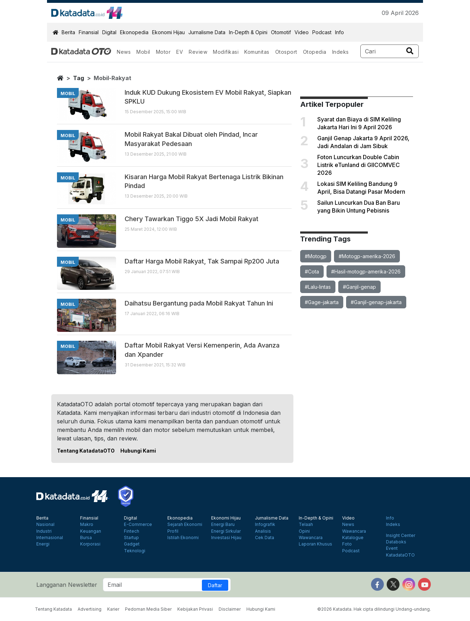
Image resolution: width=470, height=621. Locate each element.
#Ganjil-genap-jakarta (376, 302)
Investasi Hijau (226, 537)
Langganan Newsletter (66, 584)
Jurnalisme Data (206, 32)
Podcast (321, 32)
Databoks (396, 541)
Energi (42, 544)
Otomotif (281, 32)
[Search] (389, 51)
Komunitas (257, 52)
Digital (109, 32)
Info (339, 32)
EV (179, 52)
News (124, 52)
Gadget (132, 544)
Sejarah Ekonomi (184, 524)
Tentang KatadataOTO (86, 451)
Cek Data (264, 537)
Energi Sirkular (226, 531)
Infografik (265, 524)
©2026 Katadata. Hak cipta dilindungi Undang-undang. (374, 609)
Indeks (340, 52)
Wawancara (311, 537)
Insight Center (400, 535)
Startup (131, 537)
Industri (44, 531)
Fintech (131, 531)
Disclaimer (230, 609)
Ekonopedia (134, 32)
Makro (86, 524)
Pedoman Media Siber (148, 609)
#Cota (312, 271)
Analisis (263, 531)
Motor (163, 52)
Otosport (286, 52)
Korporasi (90, 544)
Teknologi (134, 550)
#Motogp (316, 256)
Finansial (89, 32)
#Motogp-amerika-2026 (367, 256)
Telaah (306, 524)
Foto (347, 544)
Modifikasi (226, 52)
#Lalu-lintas (318, 287)
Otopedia (315, 52)
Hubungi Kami (138, 451)
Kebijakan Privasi (195, 609)
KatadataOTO (400, 555)
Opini (304, 531)
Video (301, 32)
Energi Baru (223, 524)
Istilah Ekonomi (183, 537)
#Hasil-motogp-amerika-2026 (366, 271)
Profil (172, 531)
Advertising (89, 609)
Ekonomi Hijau (168, 32)
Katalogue (353, 537)
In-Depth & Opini (248, 32)
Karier (113, 609)
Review (198, 52)
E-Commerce (138, 524)
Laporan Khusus (315, 544)
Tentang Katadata (53, 609)
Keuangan (90, 531)
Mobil (143, 52)
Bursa (86, 537)
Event (392, 548)
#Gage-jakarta (322, 302)
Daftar (215, 585)
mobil (68, 93)
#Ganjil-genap (359, 287)
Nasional (45, 524)
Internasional (49, 537)
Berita (68, 32)
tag (78, 78)
